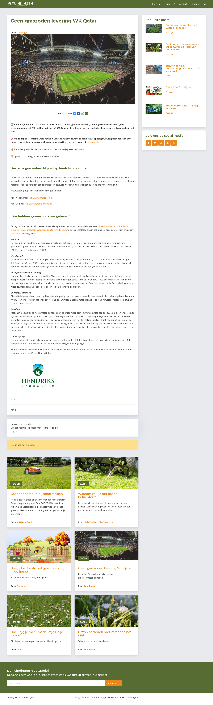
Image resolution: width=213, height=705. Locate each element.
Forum (85, 697)
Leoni (19, 649)
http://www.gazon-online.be (37, 203)
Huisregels (133, 697)
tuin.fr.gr (169, 32)
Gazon (16, 483)
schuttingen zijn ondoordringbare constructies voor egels (184, 68)
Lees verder (94, 142)
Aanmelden (113, 683)
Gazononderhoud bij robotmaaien (37, 494)
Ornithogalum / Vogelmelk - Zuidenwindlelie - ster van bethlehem (182, 47)
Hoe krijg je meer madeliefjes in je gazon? (37, 633)
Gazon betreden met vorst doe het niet (104, 633)
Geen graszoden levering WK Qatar (105, 568)
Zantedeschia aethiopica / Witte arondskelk (181, 26)
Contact (183, 3)
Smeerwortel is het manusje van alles (182, 107)
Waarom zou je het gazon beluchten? (97, 495)
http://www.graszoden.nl (40, 197)
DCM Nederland (24, 522)
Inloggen (195, 3)
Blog (77, 697)
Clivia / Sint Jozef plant (179, 87)
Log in (14, 431)
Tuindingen (22, 32)
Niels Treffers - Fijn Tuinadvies (99, 522)
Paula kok (170, 113)
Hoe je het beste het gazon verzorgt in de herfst (38, 569)
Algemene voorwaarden (113, 697)
